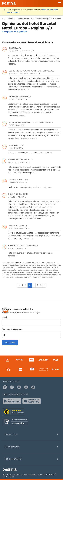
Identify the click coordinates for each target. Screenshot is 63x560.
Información (12, 447)
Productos (11, 434)
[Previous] (19, 285)
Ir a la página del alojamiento (14, 32)
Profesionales (13, 459)
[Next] (44, 285)
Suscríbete (10, 342)
